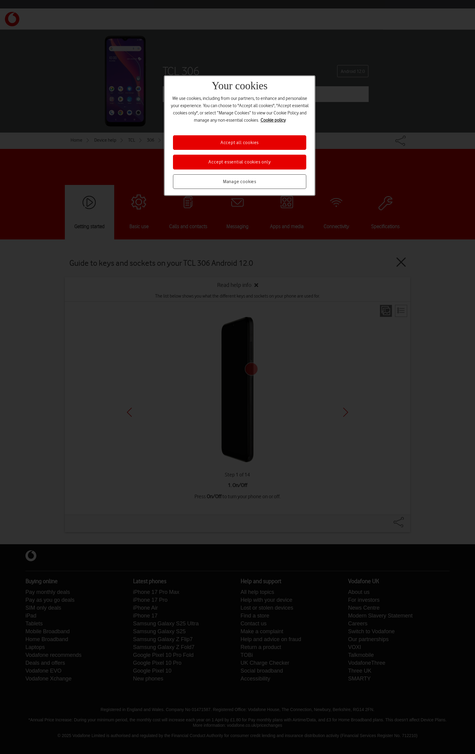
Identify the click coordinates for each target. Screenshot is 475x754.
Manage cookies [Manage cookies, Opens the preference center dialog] (239, 181)
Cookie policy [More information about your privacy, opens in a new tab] (273, 120)
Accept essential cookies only (239, 162)
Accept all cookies (240, 142)
